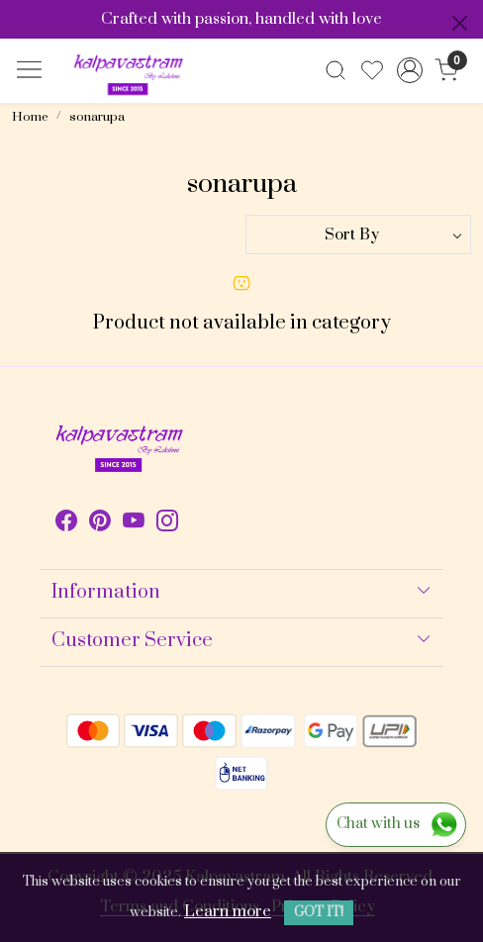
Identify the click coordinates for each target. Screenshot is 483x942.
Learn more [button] (227, 911)
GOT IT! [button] (318, 912)
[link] (336, 70)
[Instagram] (167, 524)
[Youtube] (133, 524)
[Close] (459, 23)
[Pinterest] (100, 524)
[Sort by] (358, 234)
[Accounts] (409, 70)
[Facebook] (66, 524)
